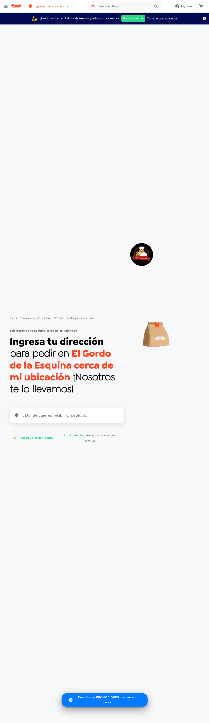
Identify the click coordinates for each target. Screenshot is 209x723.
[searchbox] (123, 6)
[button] (49, 6)
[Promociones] (105, 700)
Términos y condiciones (162, 18)
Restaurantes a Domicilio (35, 318)
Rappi (13, 318)
